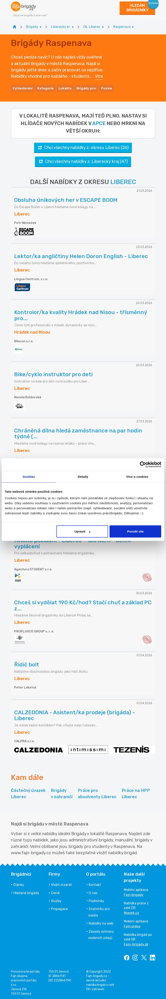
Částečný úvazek (28, 793)
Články (18, 884)
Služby (56, 900)
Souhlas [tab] (29, 476)
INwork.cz (131, 912)
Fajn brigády (133, 894)
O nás (93, 892)
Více (99, 75)
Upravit (82, 531)
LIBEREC (123, 181)
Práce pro (97, 793)
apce (99, 122)
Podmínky (96, 900)
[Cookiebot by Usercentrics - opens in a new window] (143, 464)
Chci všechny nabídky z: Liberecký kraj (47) (83, 160)
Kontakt (95, 884)
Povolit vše (135, 531)
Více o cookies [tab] (137, 476)
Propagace (59, 908)
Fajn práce (132, 925)
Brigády (62, 793)
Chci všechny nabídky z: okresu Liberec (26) (83, 146)
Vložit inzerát (61, 884)
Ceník (55, 892)
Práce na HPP (136, 793)
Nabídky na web (101, 922)
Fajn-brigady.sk (136, 943)
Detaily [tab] (83, 476)
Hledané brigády (26, 892)
